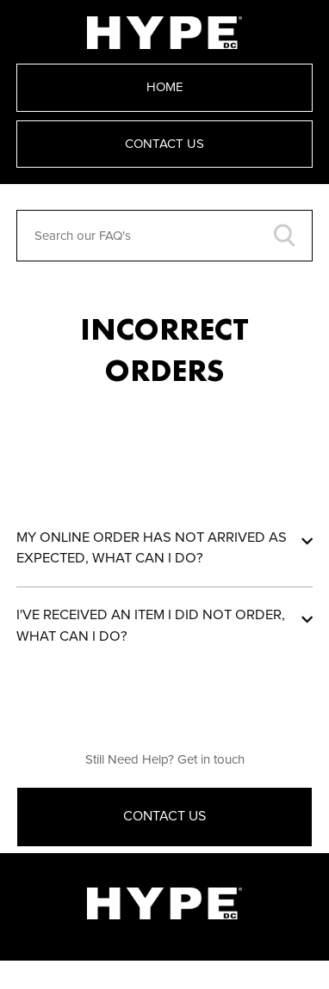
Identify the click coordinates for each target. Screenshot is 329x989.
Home (164, 87)
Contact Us (164, 144)
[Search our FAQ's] (164, 235)
